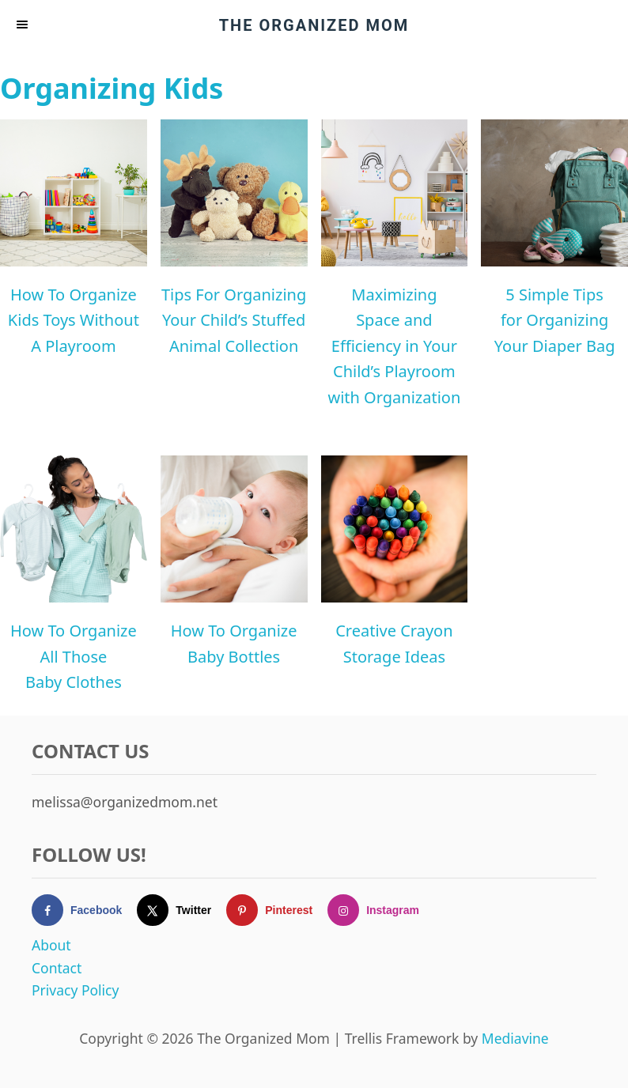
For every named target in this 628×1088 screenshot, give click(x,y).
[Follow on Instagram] (380, 910)
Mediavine (515, 1038)
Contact (56, 967)
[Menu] (23, 25)
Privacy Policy (75, 989)
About (51, 944)
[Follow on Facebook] (84, 910)
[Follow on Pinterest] (276, 910)
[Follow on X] (181, 910)
